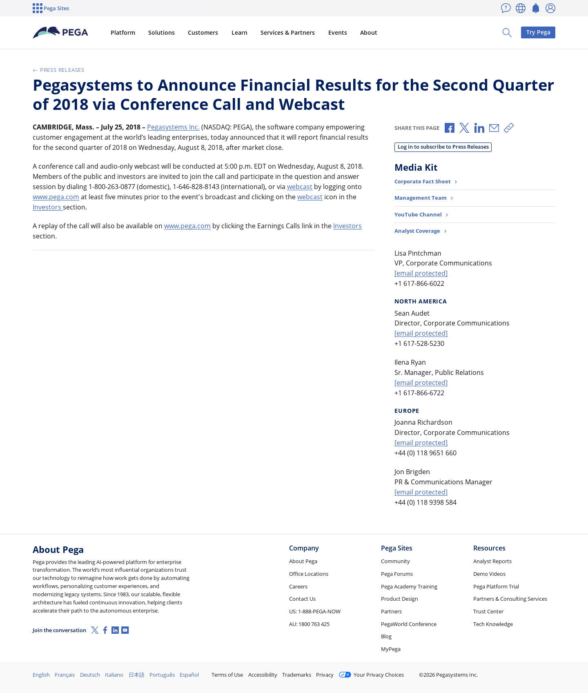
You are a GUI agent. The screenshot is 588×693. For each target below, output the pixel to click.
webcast (299, 186)
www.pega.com (56, 196)
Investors (48, 207)
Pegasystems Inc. (173, 127)
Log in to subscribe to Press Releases (443, 146)
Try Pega (538, 32)
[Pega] (61, 33)
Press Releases (59, 70)
